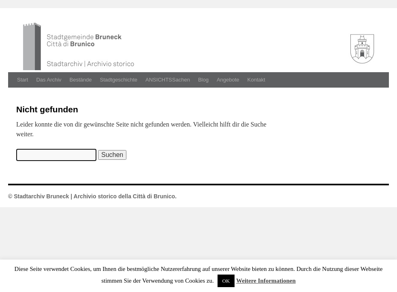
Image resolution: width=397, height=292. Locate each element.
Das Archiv (48, 80)
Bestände (81, 80)
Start (22, 80)
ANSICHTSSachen (167, 80)
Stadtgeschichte (119, 80)
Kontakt (256, 80)
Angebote (228, 80)
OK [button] (226, 281)
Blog (203, 80)
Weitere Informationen (266, 280)
